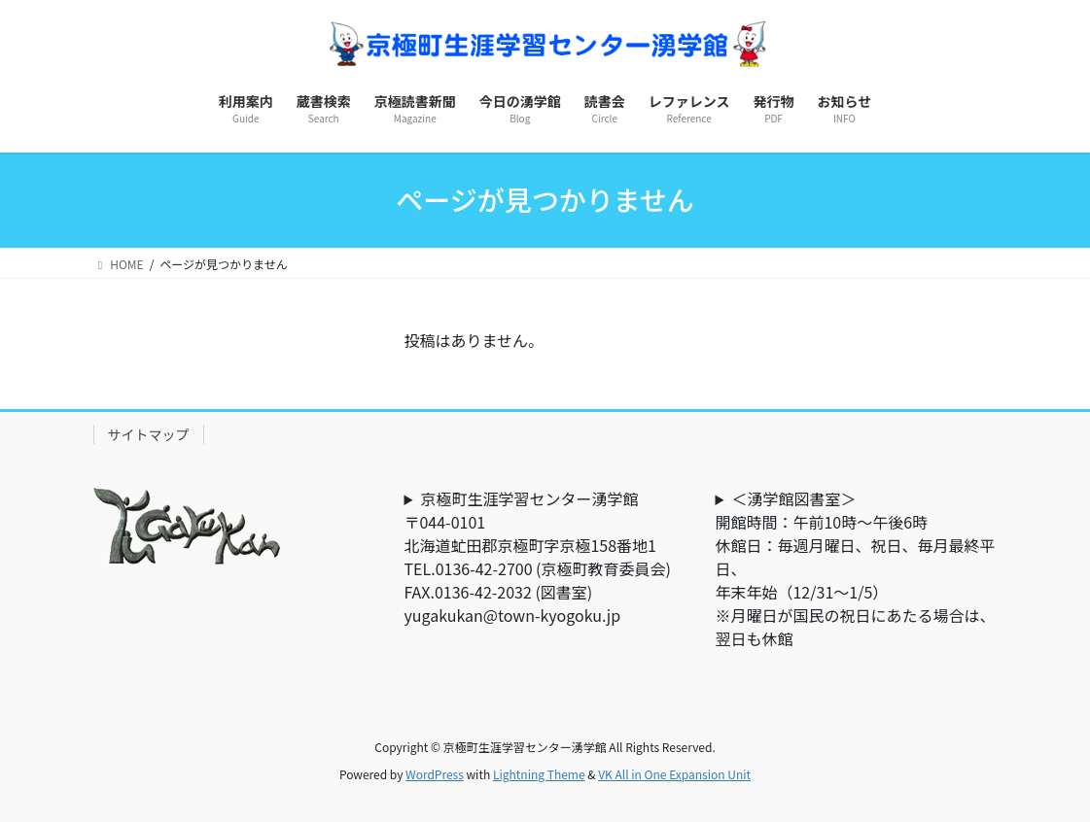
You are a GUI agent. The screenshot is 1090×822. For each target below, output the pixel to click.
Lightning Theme (539, 774)
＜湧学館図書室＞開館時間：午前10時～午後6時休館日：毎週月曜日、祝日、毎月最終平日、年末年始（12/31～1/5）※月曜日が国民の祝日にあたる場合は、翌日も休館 (855, 568)
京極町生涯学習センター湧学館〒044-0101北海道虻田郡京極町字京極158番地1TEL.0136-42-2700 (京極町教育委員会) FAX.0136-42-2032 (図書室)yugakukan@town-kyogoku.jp (545, 557)
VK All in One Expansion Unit (674, 774)
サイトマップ (149, 434)
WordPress (434, 774)
